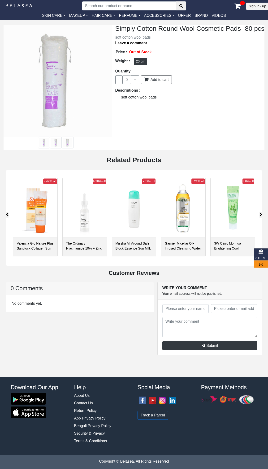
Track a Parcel (153, 415)
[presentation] (7, 215)
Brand (201, 15)
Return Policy (85, 411)
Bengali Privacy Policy (92, 426)
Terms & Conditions (90, 441)
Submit (210, 346)
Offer (184, 15)
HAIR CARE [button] (102, 15)
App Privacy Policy (90, 418)
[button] (159, 15)
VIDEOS (219, 15)
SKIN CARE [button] (52, 15)
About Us (82, 395)
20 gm (140, 61)
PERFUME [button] (128, 15)
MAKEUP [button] (77, 15)
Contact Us (83, 403)
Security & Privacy (89, 433)
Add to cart (156, 79)
